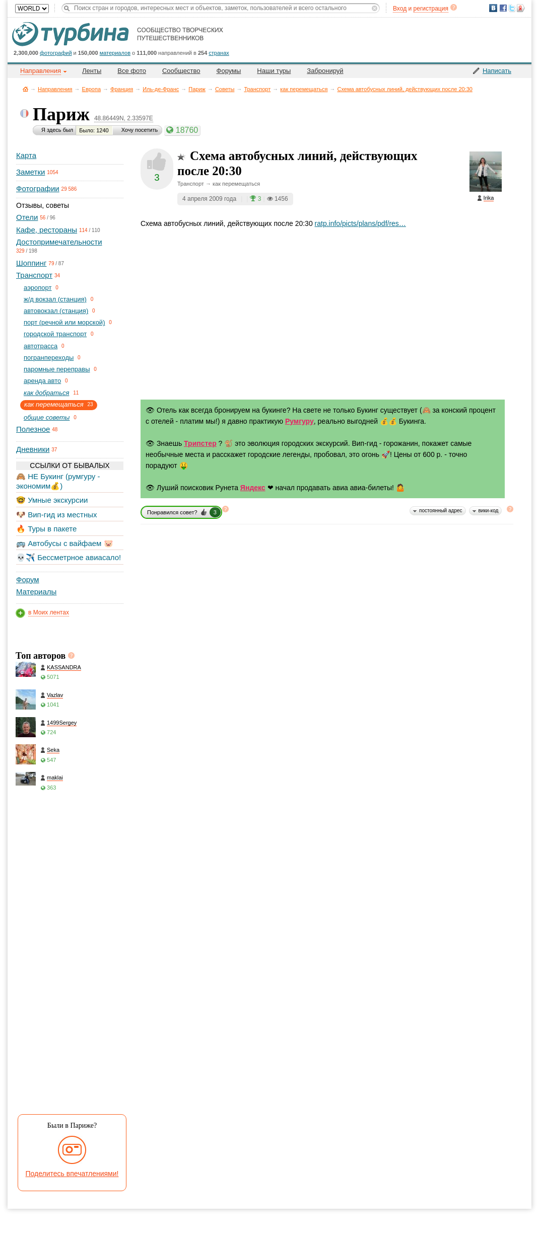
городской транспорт (55, 334)
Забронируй (325, 70)
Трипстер (200, 443)
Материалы (36, 591)
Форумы (229, 70)
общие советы (47, 417)
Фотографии (37, 188)
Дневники (32, 449)
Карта (26, 155)
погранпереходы (49, 357)
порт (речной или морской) (64, 322)
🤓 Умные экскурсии (52, 500)
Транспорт (257, 89)
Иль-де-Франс (161, 89)
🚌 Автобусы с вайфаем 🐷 (64, 543)
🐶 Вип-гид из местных (56, 514)
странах (219, 53)
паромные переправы (57, 369)
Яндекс (252, 488)
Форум (27, 579)
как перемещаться (303, 89)
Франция (121, 89)
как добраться (46, 393)
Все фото (131, 70)
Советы (224, 89)
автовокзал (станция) (56, 311)
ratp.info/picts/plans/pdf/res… (360, 223)
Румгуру (299, 421)
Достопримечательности (59, 242)
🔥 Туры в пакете (46, 528)
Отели (27, 217)
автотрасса (40, 346)
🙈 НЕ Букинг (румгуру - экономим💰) (58, 481)
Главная (25, 89)
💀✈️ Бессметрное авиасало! (68, 557)
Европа (91, 89)
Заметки (30, 172)
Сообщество (181, 70)
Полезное (33, 429)
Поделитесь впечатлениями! (72, 1174)
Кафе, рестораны (46, 229)
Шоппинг (31, 263)
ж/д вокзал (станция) (55, 299)
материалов (115, 53)
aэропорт (38, 287)
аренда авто (42, 380)
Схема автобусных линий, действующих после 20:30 (404, 89)
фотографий (56, 53)
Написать (497, 70)
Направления (55, 89)
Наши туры (274, 70)
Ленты (91, 70)
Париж (197, 89)
